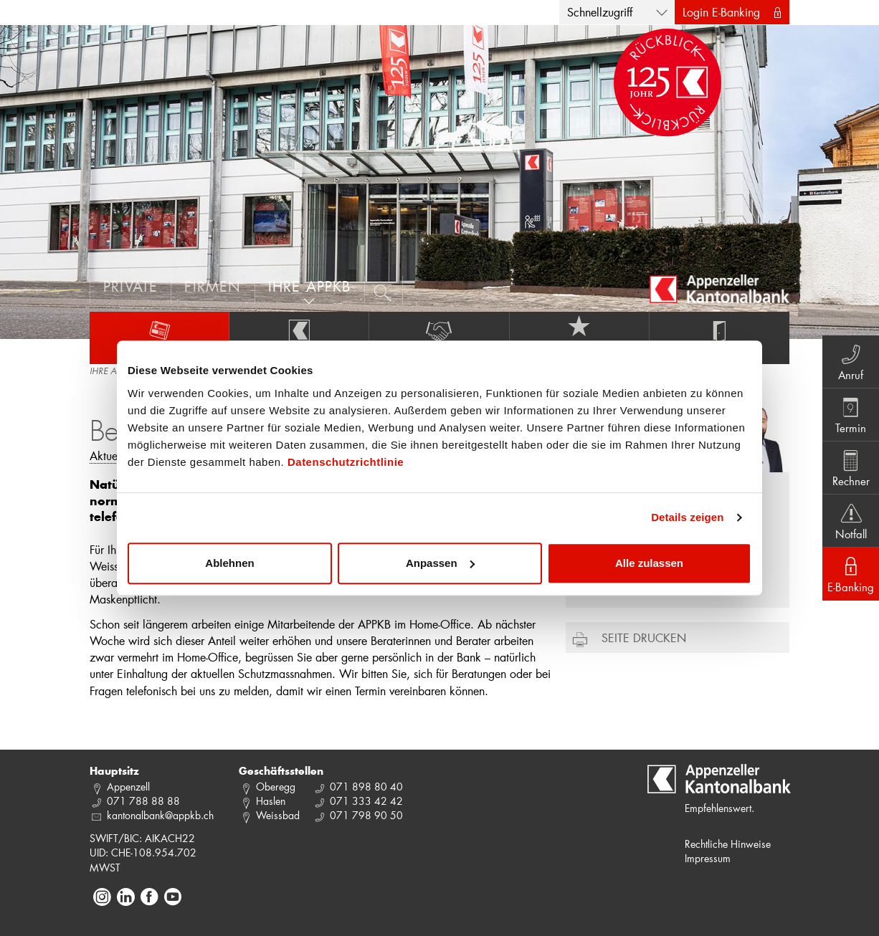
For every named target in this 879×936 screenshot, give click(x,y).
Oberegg (275, 786)
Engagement (438, 337)
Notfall (850, 520)
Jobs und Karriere (579, 337)
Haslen (270, 801)
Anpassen (440, 563)
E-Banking (850, 573)
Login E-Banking (721, 11)
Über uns (299, 337)
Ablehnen (229, 563)
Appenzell (128, 786)
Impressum (708, 858)
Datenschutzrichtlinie (346, 462)
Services (719, 337)
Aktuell (106, 455)
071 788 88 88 (143, 801)
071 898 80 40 (366, 786)
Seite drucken (644, 637)
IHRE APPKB (112, 372)
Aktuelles (159, 337)
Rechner (850, 467)
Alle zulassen (649, 563)
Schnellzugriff (599, 11)
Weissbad (278, 815)
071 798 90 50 (366, 815)
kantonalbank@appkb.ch (160, 815)
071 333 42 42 (366, 801)
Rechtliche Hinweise (728, 844)
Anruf (850, 361)
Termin (850, 414)
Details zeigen (687, 517)
